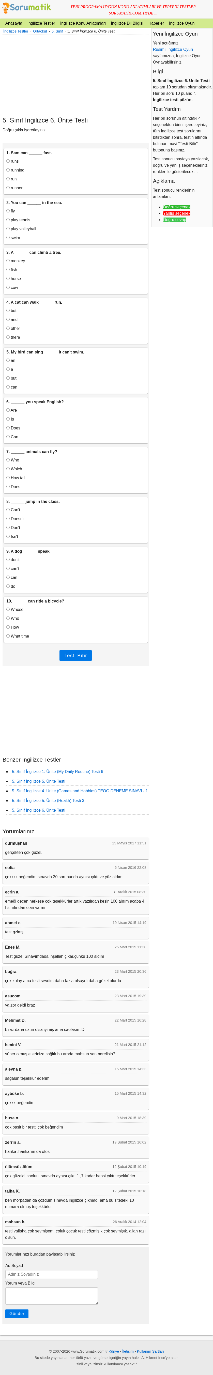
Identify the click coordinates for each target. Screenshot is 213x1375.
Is (10, 419)
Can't (13, 510)
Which (14, 469)
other (13, 328)
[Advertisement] (76, 75)
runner (14, 188)
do (10, 586)
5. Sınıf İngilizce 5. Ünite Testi (38, 781)
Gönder (16, 1313)
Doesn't (15, 519)
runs (12, 161)
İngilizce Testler (41, 23)
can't (12, 568)
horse (13, 278)
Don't (13, 528)
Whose (14, 609)
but (11, 310)
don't (13, 560)
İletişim (128, 1351)
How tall (15, 478)
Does (13, 428)
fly (10, 211)
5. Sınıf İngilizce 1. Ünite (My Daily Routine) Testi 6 (57, 771)
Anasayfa (13, 23)
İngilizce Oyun (182, 23)
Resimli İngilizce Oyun (173, 49)
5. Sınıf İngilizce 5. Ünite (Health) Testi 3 (48, 800)
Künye (114, 1351)
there (13, 337)
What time (17, 636)
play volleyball (21, 229)
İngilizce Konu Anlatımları (83, 23)
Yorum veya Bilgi (20, 1283)
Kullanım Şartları (150, 1351)
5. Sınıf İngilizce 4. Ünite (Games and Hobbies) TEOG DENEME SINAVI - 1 (80, 791)
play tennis (18, 220)
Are (11, 410)
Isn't (12, 536)
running (15, 170)
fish (11, 270)
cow (12, 287)
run (11, 179)
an (10, 360)
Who (12, 460)
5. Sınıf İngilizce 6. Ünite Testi (38, 810)
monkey (15, 261)
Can (12, 437)
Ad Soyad (14, 1265)
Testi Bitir (75, 655)
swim (13, 238)
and (12, 319)
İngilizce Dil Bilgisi (127, 23)
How (12, 627)
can (11, 387)
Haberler (156, 23)
